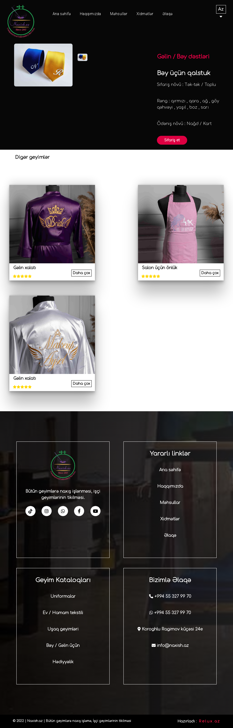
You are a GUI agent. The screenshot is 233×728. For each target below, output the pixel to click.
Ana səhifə (62, 14)
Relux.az (209, 721)
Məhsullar (118, 14)
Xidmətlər (145, 14)
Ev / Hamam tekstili (63, 613)
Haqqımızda (90, 14)
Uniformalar (63, 596)
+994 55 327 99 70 (170, 596)
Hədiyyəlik (63, 662)
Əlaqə (167, 14)
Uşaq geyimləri (63, 629)
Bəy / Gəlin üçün (63, 645)
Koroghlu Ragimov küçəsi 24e (170, 629)
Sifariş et (172, 140)
